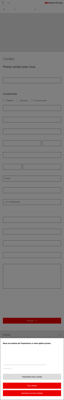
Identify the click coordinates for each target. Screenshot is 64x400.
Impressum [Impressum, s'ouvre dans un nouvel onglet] (7, 368)
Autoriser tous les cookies (32, 393)
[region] (32, 369)
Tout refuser (32, 386)
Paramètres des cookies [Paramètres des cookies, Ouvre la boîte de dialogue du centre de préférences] (32, 377)
